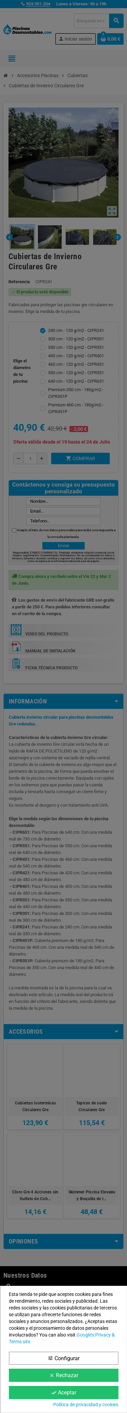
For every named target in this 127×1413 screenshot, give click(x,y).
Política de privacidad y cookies (85, 1404)
